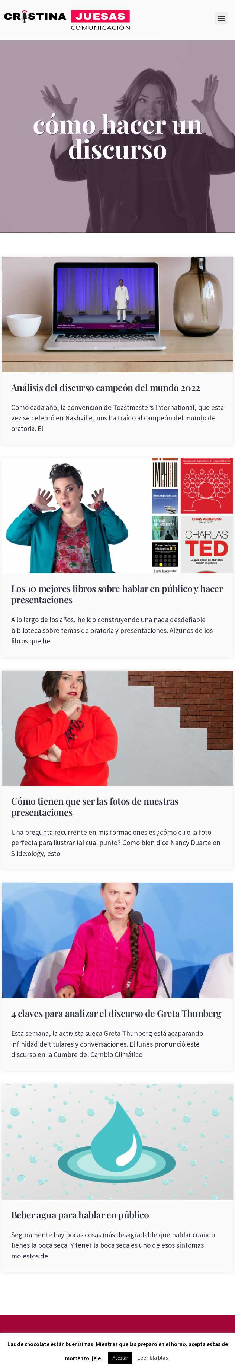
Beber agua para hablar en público (80, 1214)
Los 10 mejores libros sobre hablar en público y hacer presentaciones (116, 593)
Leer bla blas (152, 1357)
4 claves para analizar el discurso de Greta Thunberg (116, 1013)
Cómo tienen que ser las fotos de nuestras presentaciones (94, 806)
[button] (221, 18)
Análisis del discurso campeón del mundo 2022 (105, 387)
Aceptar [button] (120, 1358)
